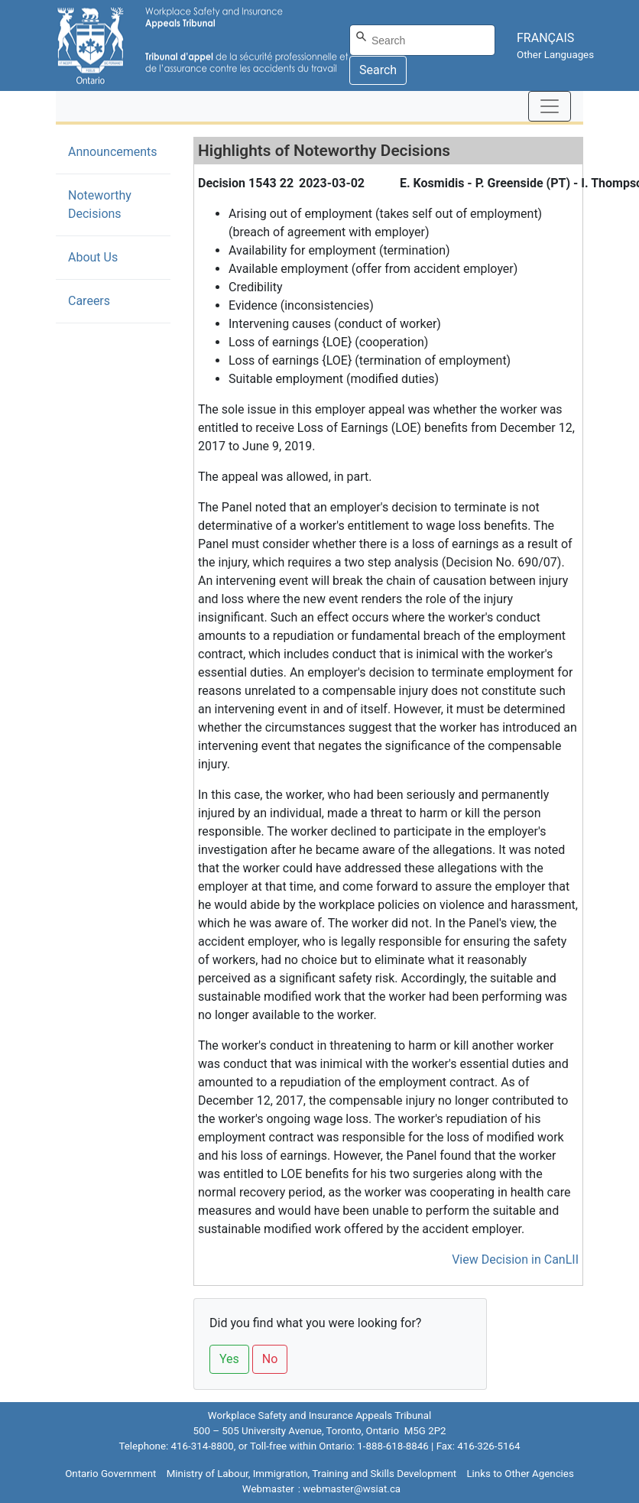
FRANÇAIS (545, 38)
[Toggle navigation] (549, 106)
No (270, 1359)
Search (378, 70)
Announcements (112, 151)
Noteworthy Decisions (117, 204)
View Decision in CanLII (515, 1259)
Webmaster (268, 1489)
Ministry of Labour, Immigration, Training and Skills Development (311, 1473)
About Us (93, 257)
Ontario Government (110, 1473)
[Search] (422, 40)
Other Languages (555, 54)
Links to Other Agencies (519, 1473)
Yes (229, 1359)
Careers (89, 301)
